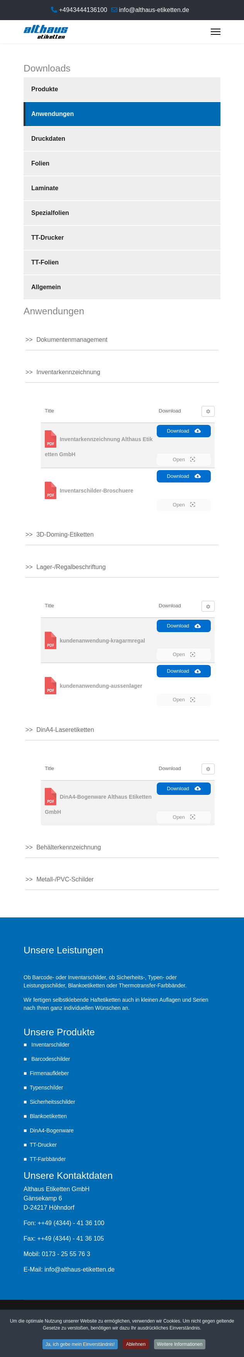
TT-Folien (45, 262)
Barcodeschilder (50, 1059)
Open (184, 459)
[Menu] (215, 31)
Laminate (44, 188)
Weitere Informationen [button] (180, 1344)
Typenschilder (46, 1087)
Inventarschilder (49, 1045)
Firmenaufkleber (49, 1073)
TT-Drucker (47, 237)
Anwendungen (52, 114)
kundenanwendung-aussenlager (101, 685)
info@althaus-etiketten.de (154, 10)
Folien (40, 163)
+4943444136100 (83, 10)
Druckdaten (48, 138)
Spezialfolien (50, 213)
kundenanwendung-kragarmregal (102, 640)
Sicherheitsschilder (52, 1102)
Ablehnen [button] (136, 1344)
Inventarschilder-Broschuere (97, 491)
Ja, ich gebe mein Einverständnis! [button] (80, 1344)
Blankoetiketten (48, 1116)
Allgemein (46, 287)
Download (183, 431)
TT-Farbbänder (48, 1159)
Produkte (44, 89)
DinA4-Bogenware (52, 1130)
